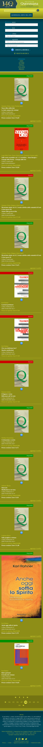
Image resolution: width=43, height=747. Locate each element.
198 (26, 702)
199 (30, 702)
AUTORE (21, 63)
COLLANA (21, 67)
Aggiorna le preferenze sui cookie (21, 742)
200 (34, 702)
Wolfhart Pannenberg (7, 438)
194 (9, 702)
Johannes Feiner (6, 106)
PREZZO (21, 69)
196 (17, 702)
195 (13, 702)
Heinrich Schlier (6, 392)
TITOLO (21, 65)
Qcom (27, 741)
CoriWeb (22, 741)
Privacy (4, 742)
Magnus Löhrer (15, 205)
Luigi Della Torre (6, 155)
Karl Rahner (5, 302)
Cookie (9, 742)
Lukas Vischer (15, 106)
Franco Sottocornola (17, 155)
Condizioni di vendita (36, 742)
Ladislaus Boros (6, 535)
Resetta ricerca (21, 53)
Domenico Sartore (29, 155)
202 (19, 705)
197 (21, 702)
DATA (21, 61)
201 (38, 702)
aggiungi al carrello (35, 121)
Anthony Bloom (6, 485)
